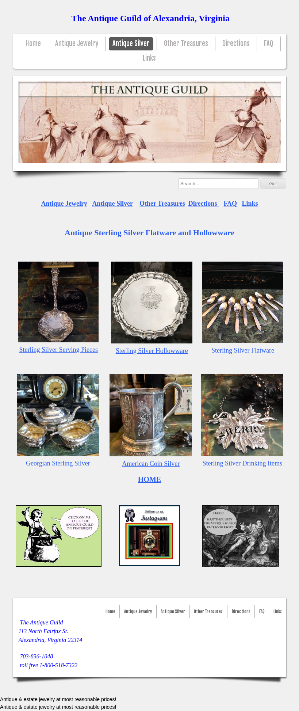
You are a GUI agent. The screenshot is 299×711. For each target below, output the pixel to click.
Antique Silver (131, 43)
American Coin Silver (151, 463)
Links (149, 58)
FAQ (268, 43)
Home (33, 43)
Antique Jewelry (76, 43)
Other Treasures (186, 43)
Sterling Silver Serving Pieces (58, 349)
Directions (236, 43)
